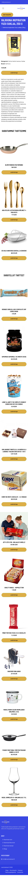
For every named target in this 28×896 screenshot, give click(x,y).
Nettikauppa (7, 14)
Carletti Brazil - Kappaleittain (14, 587)
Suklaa (23, 61)
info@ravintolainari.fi (6, 2)
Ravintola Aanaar (9, 846)
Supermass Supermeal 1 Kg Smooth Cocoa (14, 357)
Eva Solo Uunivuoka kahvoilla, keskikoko (14, 251)
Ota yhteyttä (13, 870)
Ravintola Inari (8, 839)
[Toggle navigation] (3, 8)
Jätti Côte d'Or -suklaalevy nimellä (14, 542)
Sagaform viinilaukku (14, 671)
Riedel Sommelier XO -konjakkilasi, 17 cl (14, 797)
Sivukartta (20, 872)
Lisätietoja (14, 73)
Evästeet (20, 870)
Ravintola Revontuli (9, 842)
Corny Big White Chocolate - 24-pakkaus (14, 497)
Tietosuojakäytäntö (10, 872)
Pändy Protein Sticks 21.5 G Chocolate (14, 633)
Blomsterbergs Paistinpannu (14, 165)
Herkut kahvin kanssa (14, 61)
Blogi (5, 849)
